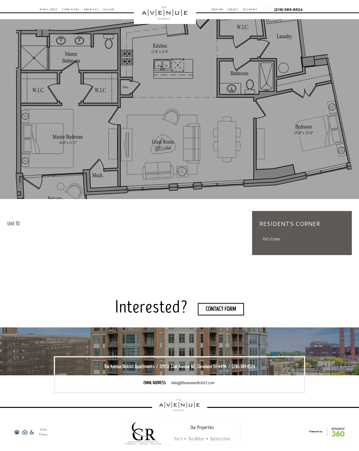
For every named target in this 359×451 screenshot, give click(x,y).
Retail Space (48, 9)
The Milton (196, 439)
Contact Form (221, 309)
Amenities (91, 9)
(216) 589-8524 (288, 9)
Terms (43, 430)
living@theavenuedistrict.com (192, 382)
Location (217, 9)
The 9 (178, 439)
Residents (250, 9)
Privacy (43, 434)
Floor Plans (70, 9)
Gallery (109, 9)
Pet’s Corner (271, 239)
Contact (233, 9)
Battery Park (220, 439)
